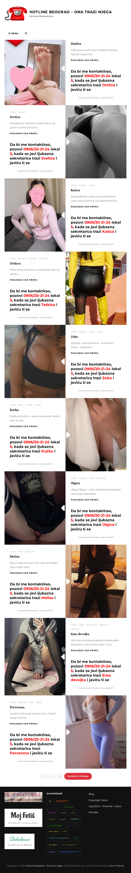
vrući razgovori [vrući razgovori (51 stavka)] (69, 844)
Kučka (14, 410)
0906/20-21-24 (97, 76)
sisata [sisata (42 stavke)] (63, 812)
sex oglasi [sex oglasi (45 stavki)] (53, 845)
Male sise (101, 478)
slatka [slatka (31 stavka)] (75, 838)
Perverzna (17, 707)
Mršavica (43, 258)
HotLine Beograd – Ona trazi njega (70, 12)
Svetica (15, 117)
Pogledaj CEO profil (85, 60)
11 (62, 775)
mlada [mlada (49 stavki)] (52, 852)
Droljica (83, 331)
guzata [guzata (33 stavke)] (63, 819)
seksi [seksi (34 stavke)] (73, 812)
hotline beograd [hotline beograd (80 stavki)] (58, 837)
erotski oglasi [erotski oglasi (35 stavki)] (72, 826)
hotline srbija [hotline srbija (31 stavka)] (69, 807)
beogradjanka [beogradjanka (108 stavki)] (69, 851)
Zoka (74, 337)
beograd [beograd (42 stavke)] (52, 812)
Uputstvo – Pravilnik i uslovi (105, 806)
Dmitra (76, 43)
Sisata (92, 185)
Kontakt (93, 812)
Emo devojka (80, 634)
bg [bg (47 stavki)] (50, 801)
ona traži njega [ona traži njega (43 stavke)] (55, 825)
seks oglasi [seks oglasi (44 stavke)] (53, 831)
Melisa (15, 556)
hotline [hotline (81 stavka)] (74, 818)
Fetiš (92, 331)
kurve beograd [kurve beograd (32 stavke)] (54, 807)
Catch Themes (116, 865)
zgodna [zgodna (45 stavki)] (52, 819)
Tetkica (15, 263)
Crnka (13, 112)
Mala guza (92, 625)
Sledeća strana (78, 776)
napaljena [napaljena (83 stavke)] (62, 800)
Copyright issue (98, 800)
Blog (91, 794)
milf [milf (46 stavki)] (65, 831)
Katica (75, 190)
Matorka (32, 258)
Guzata (21, 112)
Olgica (75, 483)
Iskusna (22, 258)
